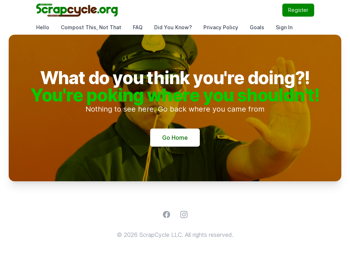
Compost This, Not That (91, 27)
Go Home (175, 137)
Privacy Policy (220, 27)
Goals (257, 27)
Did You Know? (173, 27)
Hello (42, 27)
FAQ (138, 27)
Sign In (284, 27)
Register (298, 10)
